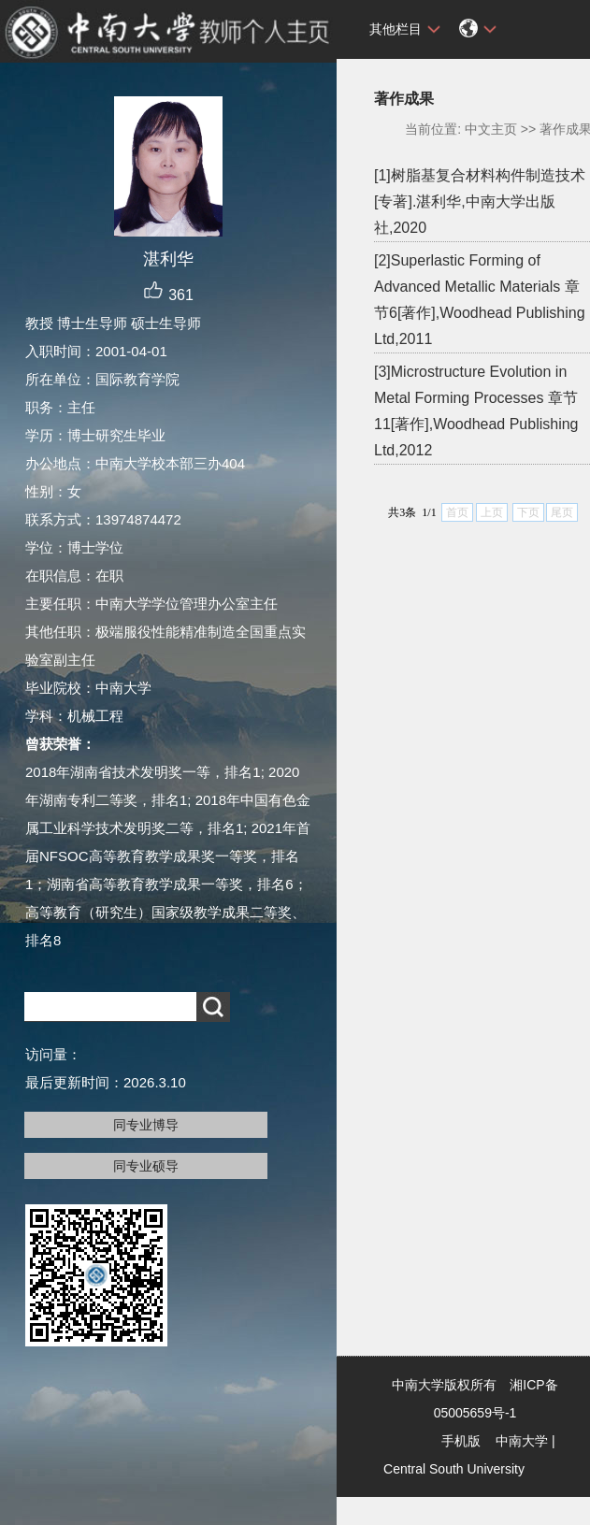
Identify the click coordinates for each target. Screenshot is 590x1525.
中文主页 (491, 129)
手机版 (461, 1440)
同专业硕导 (146, 1165)
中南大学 (522, 1440)
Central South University (454, 1468)
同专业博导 (146, 1124)
